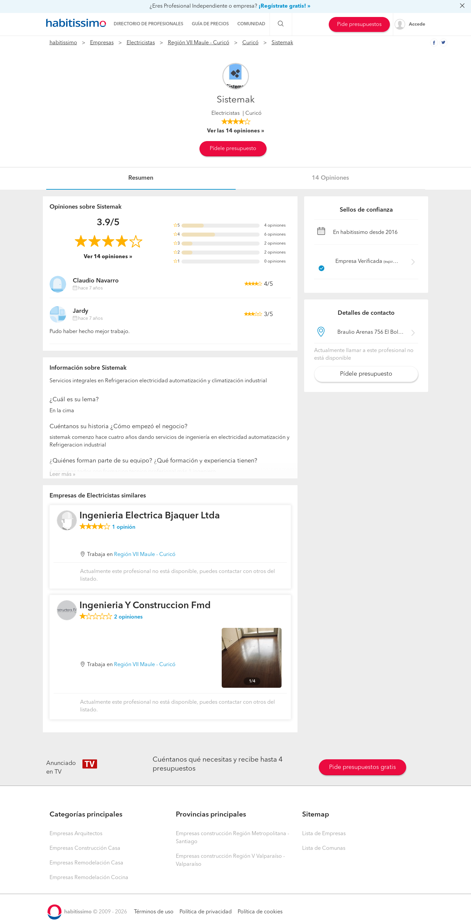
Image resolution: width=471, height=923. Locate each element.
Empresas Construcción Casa (85, 848)
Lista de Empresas (324, 833)
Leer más (60, 474)
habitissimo (63, 43)
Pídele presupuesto (233, 148)
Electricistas (141, 43)
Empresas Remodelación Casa (86, 863)
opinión (123, 527)
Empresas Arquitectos (76, 833)
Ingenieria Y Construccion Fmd (145, 606)
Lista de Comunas (323, 848)
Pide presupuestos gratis (362, 767)
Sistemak (282, 43)
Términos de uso (154, 912)
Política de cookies (260, 912)
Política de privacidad (205, 912)
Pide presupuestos (359, 24)
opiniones (128, 617)
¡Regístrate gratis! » (284, 6)
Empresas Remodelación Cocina (89, 877)
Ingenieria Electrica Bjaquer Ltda (149, 516)
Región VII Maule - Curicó (198, 43)
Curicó (250, 43)
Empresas (102, 43)
